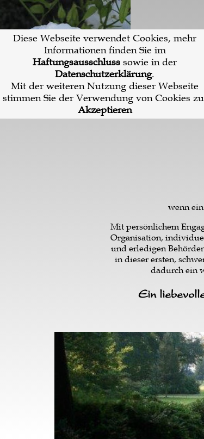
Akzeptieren (105, 110)
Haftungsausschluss (76, 62)
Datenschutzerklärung (103, 74)
